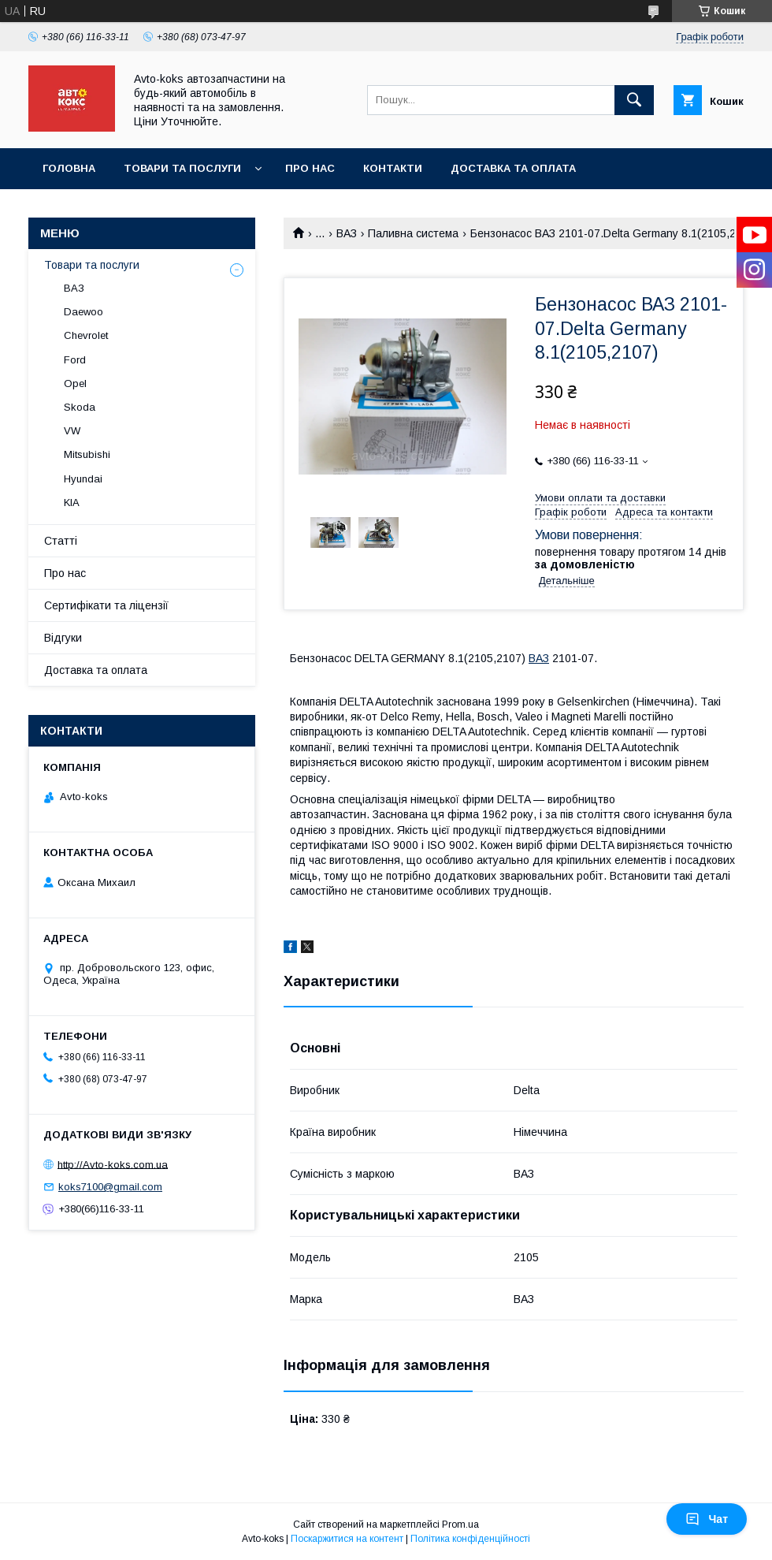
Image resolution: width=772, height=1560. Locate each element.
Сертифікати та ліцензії (106, 605)
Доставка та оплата (513, 168)
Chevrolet (86, 335)
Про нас (310, 168)
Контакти (392, 168)
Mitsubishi (87, 454)
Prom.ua (460, 1524)
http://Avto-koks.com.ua (113, 1164)
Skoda (79, 407)
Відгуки (63, 637)
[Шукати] (634, 100)
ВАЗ (346, 233)
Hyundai (83, 479)
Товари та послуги (182, 168)
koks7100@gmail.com (110, 1187)
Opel (75, 383)
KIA (72, 502)
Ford (75, 360)
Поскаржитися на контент (347, 1538)
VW (72, 431)
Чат (706, 1519)
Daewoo (83, 312)
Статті (60, 540)
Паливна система (413, 233)
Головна (69, 168)
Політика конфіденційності (470, 1538)
